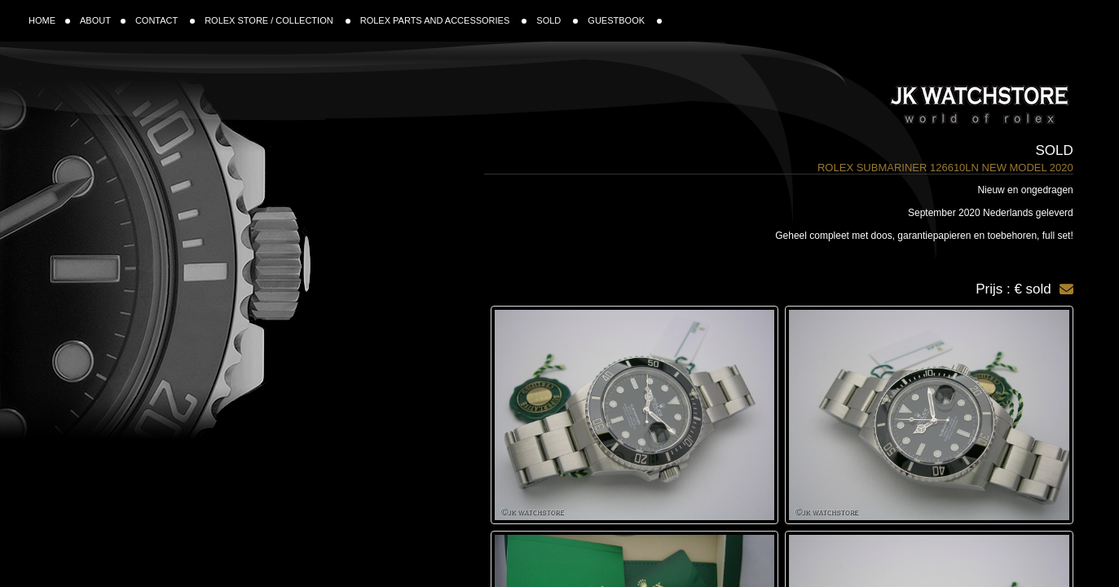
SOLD (557, 20)
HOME (49, 20)
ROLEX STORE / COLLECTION (277, 20)
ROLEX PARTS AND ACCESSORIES (443, 20)
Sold (1054, 150)
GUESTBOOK (625, 20)
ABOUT (103, 20)
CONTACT (165, 20)
